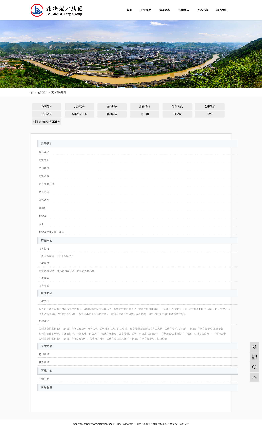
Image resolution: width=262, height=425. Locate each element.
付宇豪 (177, 114)
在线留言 (112, 114)
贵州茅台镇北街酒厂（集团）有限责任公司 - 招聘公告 (137, 338)
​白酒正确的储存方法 (219, 308)
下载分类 (44, 379)
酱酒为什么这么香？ (125, 308)
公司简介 (46, 106)
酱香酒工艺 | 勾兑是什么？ (94, 313)
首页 (129, 10)
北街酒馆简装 (46, 256)
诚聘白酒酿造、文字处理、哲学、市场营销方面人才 (130, 333)
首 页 (51, 92)
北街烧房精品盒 (85, 271)
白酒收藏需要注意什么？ (97, 308)
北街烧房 (44, 263)
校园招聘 (44, 354)
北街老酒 (44, 278)
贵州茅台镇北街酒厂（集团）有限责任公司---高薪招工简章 (72, 338)
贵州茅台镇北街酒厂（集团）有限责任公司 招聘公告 (194, 328)
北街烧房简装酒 (66, 271)
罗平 (210, 114)
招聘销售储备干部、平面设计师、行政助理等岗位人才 (69, 333)
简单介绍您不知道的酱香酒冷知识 (167, 313)
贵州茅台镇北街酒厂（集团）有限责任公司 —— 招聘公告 (193, 333)
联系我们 (221, 10)
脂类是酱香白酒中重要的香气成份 (58, 313)
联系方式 (177, 106)
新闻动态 (164, 10)
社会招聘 (44, 362)
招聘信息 (44, 321)
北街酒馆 (144, 106)
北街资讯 (44, 301)
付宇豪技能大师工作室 (46, 121)
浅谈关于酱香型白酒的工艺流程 (128, 313)
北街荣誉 (79, 106)
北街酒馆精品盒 (65, 256)
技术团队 (183, 10)
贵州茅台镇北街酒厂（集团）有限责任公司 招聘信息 (68, 328)
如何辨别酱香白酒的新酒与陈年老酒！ (60, 308)
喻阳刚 (145, 114)
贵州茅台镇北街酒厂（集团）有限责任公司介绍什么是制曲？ (172, 308)
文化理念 (112, 106)
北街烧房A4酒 (47, 271)
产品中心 (202, 10)
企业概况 (145, 10)
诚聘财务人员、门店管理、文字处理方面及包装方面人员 (131, 328)
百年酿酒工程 (79, 114)
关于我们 (210, 106)
